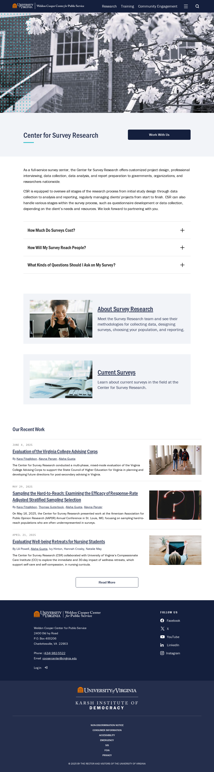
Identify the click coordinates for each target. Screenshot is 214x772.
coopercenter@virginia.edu (59, 658)
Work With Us (159, 134)
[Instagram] (170, 653)
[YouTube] (170, 636)
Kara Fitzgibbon (27, 459)
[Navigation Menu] (186, 6)
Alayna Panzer (48, 459)
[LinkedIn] (170, 644)
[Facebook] (170, 620)
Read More (107, 582)
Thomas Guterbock (51, 507)
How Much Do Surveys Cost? (106, 230)
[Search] (197, 6)
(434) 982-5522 (54, 653)
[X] (170, 628)
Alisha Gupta (67, 459)
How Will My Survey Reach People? (106, 247)
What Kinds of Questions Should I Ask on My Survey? (106, 265)
